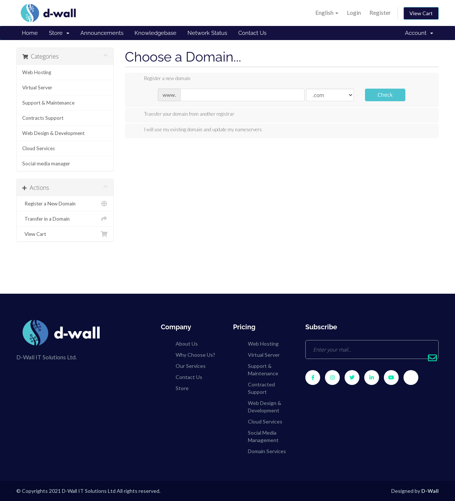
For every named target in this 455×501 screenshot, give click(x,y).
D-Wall (430, 491)
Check (385, 94)
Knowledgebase (155, 33)
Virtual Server (37, 87)
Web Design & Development (53, 133)
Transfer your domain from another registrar (183, 115)
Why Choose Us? (195, 355)
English (326, 12)
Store (59, 33)
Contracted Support (261, 388)
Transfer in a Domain (65, 218)
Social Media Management (263, 436)
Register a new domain (161, 79)
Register (380, 12)
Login (354, 12)
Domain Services (267, 451)
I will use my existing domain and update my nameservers (197, 130)
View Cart (421, 13)
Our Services (191, 366)
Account (419, 33)
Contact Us (252, 33)
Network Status (207, 33)
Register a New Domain (65, 203)
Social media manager (46, 164)
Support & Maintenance (48, 103)
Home (30, 33)
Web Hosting (36, 72)
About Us (187, 343)
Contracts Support (42, 118)
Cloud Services (38, 148)
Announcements (101, 33)
